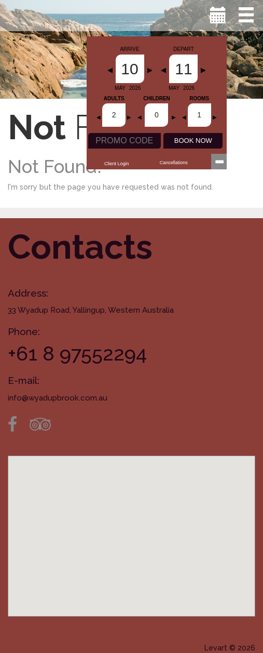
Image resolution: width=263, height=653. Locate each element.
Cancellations (174, 162)
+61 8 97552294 (77, 353)
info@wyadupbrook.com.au (57, 398)
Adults (114, 98)
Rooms (199, 98)
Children (156, 98)
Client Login (116, 163)
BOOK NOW (193, 140)
